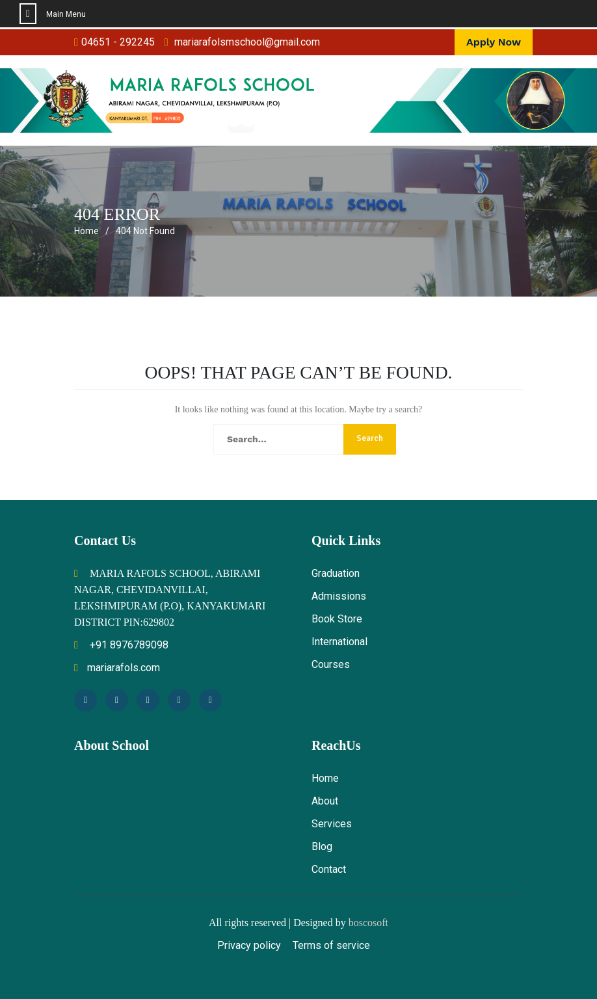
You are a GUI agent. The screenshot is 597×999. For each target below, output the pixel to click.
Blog (322, 846)
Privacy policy (249, 945)
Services (332, 824)
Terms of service (331, 945)
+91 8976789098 (121, 645)
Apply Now (493, 42)
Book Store (337, 619)
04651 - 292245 (118, 42)
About (325, 801)
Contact (329, 869)
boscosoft (368, 922)
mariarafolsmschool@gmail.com (247, 42)
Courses (331, 664)
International (339, 641)
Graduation (336, 573)
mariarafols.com (117, 667)
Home (325, 778)
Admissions (339, 596)
